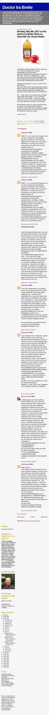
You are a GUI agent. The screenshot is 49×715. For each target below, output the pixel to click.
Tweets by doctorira (7, 529)
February (7, 649)
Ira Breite (23, 124)
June (6, 630)
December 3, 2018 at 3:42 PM (29, 177)
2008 (5, 667)
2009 (5, 665)
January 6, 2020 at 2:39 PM (28, 461)
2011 (5, 661)
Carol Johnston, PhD (26, 100)
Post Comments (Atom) (33, 521)
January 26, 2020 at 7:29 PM (29, 510)
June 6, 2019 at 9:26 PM (27, 393)
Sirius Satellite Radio (7, 682)
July (6, 628)
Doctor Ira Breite (17, 7)
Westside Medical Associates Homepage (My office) (7, 675)
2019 (5, 615)
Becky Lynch (26, 396)
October (7, 623)
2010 (5, 663)
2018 (5, 616)
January (7, 651)
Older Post (44, 517)
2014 (5, 656)
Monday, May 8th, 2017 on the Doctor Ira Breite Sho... (9, 643)
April (6, 646)
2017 (5, 618)
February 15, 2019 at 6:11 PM (29, 282)
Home (33, 517)
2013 (5, 658)
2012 (5, 660)
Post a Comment (21, 514)
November (8, 622)
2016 (5, 653)
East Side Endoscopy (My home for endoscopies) (7, 680)
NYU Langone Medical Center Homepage (7, 684)
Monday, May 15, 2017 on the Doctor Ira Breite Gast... (9, 639)
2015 (5, 654)
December (8, 620)
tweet (35, 111)
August (7, 626)
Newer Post (20, 517)
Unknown (24, 132)
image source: (21, 114)
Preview (3, 606)
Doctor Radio (24, 123)
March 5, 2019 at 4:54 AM (28, 329)
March (6, 648)
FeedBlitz (4, 607)
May (6, 631)
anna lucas (25, 464)
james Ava (25, 332)
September (8, 625)
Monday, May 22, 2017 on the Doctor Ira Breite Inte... (9, 635)
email (3, 561)
